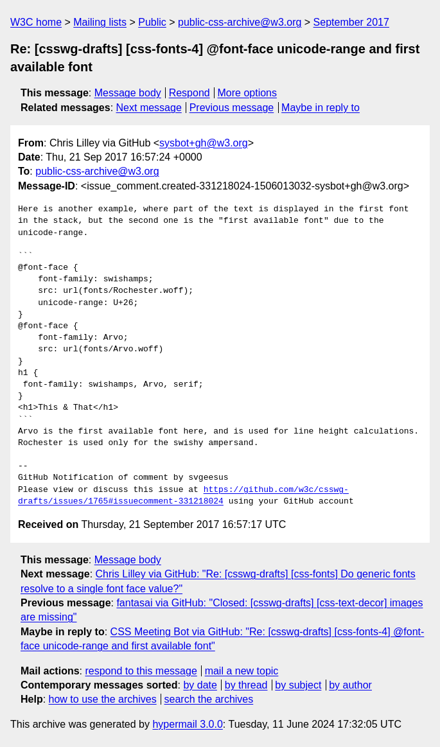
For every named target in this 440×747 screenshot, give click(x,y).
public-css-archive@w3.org (239, 22)
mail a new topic (242, 670)
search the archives (209, 699)
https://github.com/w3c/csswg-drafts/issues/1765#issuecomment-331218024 (183, 495)
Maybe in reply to (320, 107)
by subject (298, 685)
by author (350, 685)
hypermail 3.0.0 (187, 724)
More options (247, 92)
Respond (189, 92)
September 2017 (351, 22)
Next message (149, 107)
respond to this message (141, 670)
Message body (127, 92)
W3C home (36, 22)
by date (199, 685)
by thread (246, 685)
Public (152, 22)
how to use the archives (103, 699)
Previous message (231, 107)
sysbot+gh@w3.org (203, 142)
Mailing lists (100, 22)
